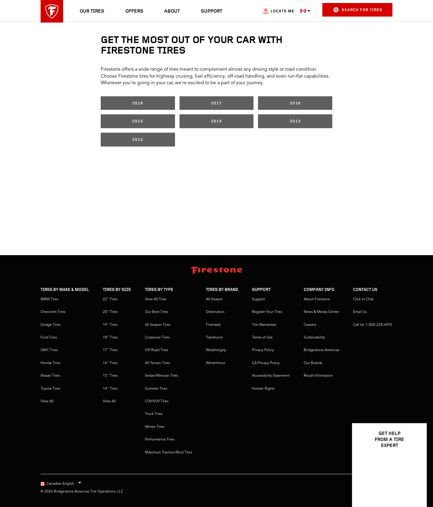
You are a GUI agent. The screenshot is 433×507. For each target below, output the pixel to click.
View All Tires (156, 299)
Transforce (214, 337)
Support (211, 11)
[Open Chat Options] (415, 485)
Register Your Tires (267, 312)
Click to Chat (363, 299)
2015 (137, 121)
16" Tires (110, 363)
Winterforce (215, 363)
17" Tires (110, 350)
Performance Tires (159, 439)
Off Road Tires (156, 350)
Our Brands (313, 363)
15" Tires (110, 376)
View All (47, 401)
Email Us (360, 312)
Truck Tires (153, 414)
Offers (134, 11)
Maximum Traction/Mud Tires (168, 452)
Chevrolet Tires (53, 312)
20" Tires (110, 312)
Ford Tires (49, 337)
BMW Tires (49, 299)
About (172, 11)
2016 (295, 103)
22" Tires (110, 299)
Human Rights (263, 389)
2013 (295, 121)
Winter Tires (154, 427)
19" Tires (110, 325)
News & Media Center (321, 312)
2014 (216, 121)
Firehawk (213, 325)
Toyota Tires (50, 389)
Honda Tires (50, 363)
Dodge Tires (50, 325)
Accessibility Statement (271, 376)
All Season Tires (157, 325)
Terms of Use (262, 337)
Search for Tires (357, 9)
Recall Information (318, 376)
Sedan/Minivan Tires (161, 376)
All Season (214, 299)
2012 (137, 140)
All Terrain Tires (157, 363)
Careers (310, 325)
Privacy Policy (263, 350)
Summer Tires (156, 389)
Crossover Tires (157, 337)
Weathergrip (216, 350)
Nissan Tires (50, 376)
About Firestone (317, 299)
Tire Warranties (264, 325)
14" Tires (110, 389)
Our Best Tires (156, 312)
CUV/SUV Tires (156, 401)
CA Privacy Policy (266, 363)
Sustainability (314, 337)
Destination (215, 312)
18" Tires (110, 337)
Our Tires (92, 11)
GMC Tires (49, 350)
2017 (216, 103)
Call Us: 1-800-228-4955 (372, 325)
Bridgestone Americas (321, 350)
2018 (137, 103)
